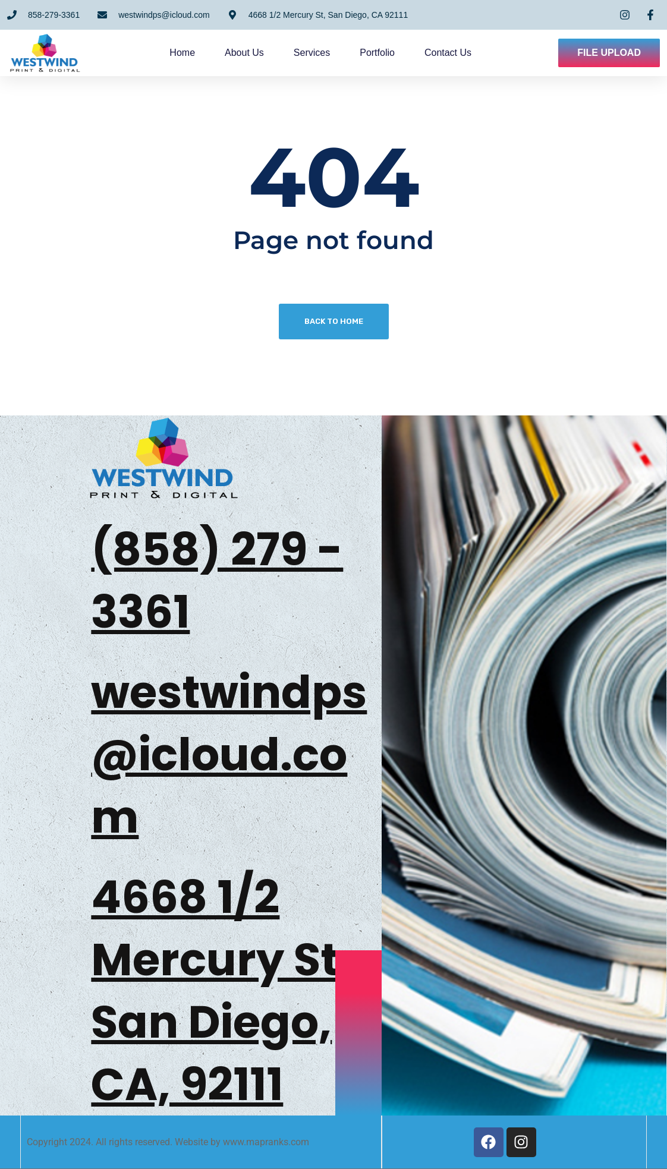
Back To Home (333, 321)
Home (189, 53)
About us (251, 53)
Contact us (455, 53)
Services (319, 53)
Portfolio (384, 53)
